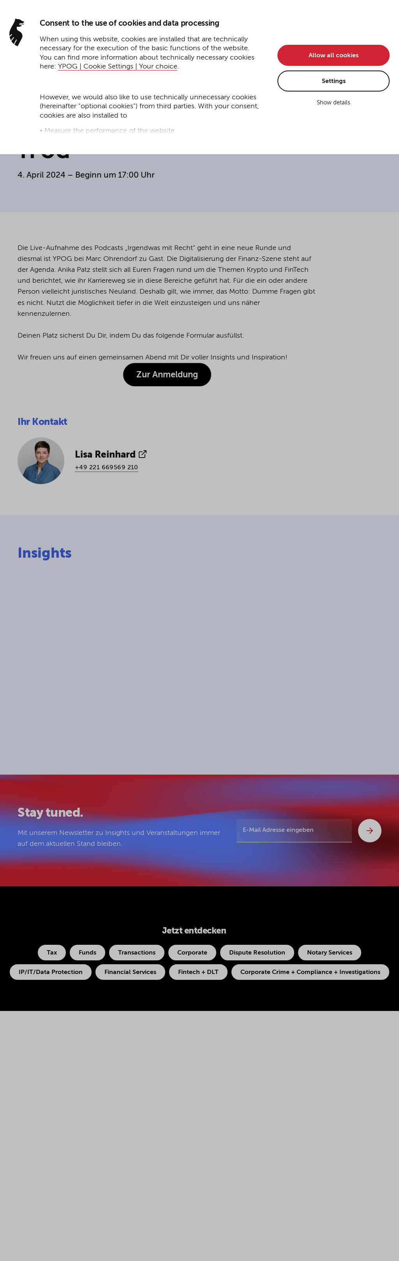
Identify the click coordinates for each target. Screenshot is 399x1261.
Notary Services (329, 953)
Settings (334, 81)
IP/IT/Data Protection (51, 972)
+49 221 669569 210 (106, 468)
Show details (333, 103)
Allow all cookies (333, 56)
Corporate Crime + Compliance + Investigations (310, 972)
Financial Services (130, 972)
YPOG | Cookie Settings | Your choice (117, 66)
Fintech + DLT (198, 972)
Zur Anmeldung (167, 375)
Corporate (192, 953)
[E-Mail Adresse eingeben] (294, 830)
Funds (87, 953)
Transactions (136, 953)
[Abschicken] (369, 830)
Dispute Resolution (257, 953)
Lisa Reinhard (111, 454)
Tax (52, 953)
